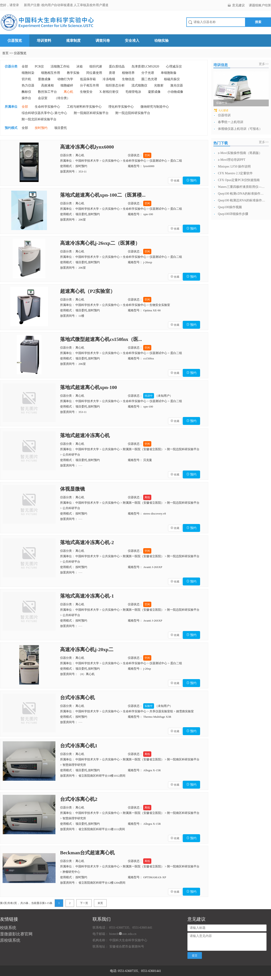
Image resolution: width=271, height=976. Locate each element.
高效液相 (47, 85)
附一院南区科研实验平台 (91, 113)
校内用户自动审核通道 (57, 5)
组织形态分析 (115, 85)
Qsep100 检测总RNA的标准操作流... (241, 200)
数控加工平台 (47, 91)
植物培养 (128, 73)
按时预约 (41, 128)
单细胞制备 (169, 73)
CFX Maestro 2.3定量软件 (235, 173)
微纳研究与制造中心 (154, 106)
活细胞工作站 (60, 66)
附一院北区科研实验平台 (39, 119)
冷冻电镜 (109, 79)
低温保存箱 (88, 79)
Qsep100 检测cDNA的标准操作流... (241, 193)
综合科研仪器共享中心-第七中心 (44, 113)
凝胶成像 (154, 91)
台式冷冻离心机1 (78, 745)
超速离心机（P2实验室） (87, 291)
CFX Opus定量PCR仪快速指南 (239, 180)
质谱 (112, 73)
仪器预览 (14, 40)
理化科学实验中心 (121, 106)
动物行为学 (65, 79)
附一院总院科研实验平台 (132, 113)
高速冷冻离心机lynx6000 (87, 147)
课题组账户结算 (260, 5)
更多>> (264, 64)
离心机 (68, 91)
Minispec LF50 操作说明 (234, 166)
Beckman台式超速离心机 (87, 852)
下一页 (84, 903)
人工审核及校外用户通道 (91, 5)
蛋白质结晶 (117, 66)
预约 (191, 180)
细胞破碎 (67, 85)
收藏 (175, 180)
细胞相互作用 (50, 73)
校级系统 (8, 927)
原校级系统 (10, 940)
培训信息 (220, 65)
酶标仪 (26, 91)
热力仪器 (28, 85)
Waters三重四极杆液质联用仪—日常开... (241, 187)
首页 (5, 53)
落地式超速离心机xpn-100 (88, 387)
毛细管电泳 (133, 91)
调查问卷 (103, 40)
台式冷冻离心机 (77, 697)
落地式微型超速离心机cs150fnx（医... (101, 339)
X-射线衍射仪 (109, 91)
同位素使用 (94, 73)
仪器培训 (224, 115)
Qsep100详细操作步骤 (233, 214)
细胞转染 (28, 73)
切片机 (26, 79)
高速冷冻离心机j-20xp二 (86, 649)
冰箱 (79, 66)
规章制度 (73, 40)
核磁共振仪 (172, 79)
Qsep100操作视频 (230, 207)
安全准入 (132, 40)
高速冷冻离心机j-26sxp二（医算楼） (100, 243)
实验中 (149, 706)
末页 (100, 903)
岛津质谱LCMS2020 (145, 66)
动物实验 (161, 40)
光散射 (159, 85)
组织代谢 (95, 66)
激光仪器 (176, 85)
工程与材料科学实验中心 (84, 106)
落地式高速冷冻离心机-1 (87, 596)
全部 (25, 66)
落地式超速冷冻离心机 (85, 435)
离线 (147, 497)
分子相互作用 (89, 85)
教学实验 (73, 73)
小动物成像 (175, 91)
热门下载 (220, 143)
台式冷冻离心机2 (78, 799)
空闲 (147, 155)
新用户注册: (32, 5)
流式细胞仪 (139, 85)
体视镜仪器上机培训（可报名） (240, 128)
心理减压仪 (174, 66)
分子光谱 (147, 73)
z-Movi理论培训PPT (231, 159)
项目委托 (60, 128)
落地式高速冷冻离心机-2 (87, 542)
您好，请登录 (10, 5)
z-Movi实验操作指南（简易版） (240, 153)
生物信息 (128, 79)
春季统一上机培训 (230, 122)
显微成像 (44, 79)
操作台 (26, 98)
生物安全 (86, 91)
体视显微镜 (72, 489)
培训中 (149, 395)
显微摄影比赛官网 (16, 934)
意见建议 (238, 5)
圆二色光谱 (149, 79)
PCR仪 (39, 66)
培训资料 (44, 40)
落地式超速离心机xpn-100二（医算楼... (102, 195)
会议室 (42, 98)
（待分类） (62, 98)
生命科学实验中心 (47, 106)
